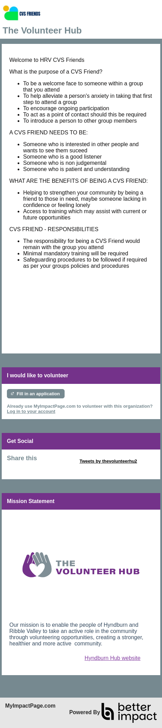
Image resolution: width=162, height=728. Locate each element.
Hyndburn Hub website (113, 658)
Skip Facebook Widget (31, 466)
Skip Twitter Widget (57, 461)
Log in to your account (31, 411)
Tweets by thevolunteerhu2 (108, 461)
